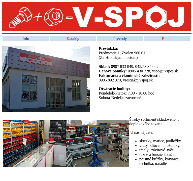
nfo (25, 38)
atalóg (73, 38)
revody (120, 38)
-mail (167, 38)
